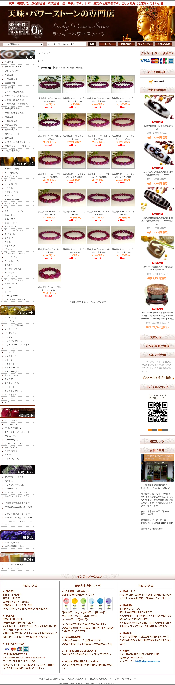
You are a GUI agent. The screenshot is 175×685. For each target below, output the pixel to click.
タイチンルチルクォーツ (16, 230)
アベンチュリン (12, 172)
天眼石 (8, 242)
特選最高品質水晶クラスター (18, 503)
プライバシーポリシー (125, 678)
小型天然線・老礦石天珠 (16, 104)
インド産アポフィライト (16, 492)
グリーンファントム (13, 341)
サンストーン (10, 356)
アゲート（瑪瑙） (13, 169)
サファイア (9, 352)
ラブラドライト (12, 284)
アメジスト (10, 180)
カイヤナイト (11, 203)
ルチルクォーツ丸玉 (14, 485)
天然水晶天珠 (11, 125)
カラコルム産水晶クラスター (18, 517)
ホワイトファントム (13, 391)
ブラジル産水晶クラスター (17, 514)
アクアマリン (10, 317)
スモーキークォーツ (14, 211)
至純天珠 (9, 75)
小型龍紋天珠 (11, 121)
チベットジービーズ (14, 66)
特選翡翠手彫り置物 (14, 546)
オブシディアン (12, 192)
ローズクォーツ (12, 295)
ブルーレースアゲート (15, 253)
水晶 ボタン (11, 222)
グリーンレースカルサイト (17, 344)
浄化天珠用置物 (12, 150)
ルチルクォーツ (12, 459)
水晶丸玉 (9, 481)
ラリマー (9, 288)
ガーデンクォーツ (13, 199)
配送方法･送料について (101, 678)
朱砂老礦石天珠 (12, 108)
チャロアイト (11, 238)
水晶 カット (11, 219)
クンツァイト (10, 348)
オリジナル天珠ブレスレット (18, 142)
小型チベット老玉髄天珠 (16, 96)
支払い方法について (77, 678)
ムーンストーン (12, 261)
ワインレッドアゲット (15, 299)
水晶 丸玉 (10, 215)
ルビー (8, 292)
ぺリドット (9, 387)
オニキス (9, 188)
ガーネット (10, 195)
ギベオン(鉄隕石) (13, 428)
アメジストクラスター (15, 477)
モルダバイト (11, 447)
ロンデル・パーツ (13, 568)
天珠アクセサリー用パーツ (17, 146)
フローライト (11, 257)
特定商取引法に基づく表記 (51, 678)
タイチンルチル (11, 375)
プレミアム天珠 (12, 71)
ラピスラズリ (11, 276)
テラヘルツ (10, 245)
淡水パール (10, 234)
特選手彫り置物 (12, 542)
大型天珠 (9, 138)
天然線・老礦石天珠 (14, 100)
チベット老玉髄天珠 (14, 92)
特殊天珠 (9, 87)
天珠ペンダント (12, 133)
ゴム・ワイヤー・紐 (14, 564)
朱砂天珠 (9, 62)
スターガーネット (12, 367)
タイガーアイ (11, 226)
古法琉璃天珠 (11, 129)
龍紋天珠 (9, 117)
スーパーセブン (11, 371)
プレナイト (10, 249)
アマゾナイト (11, 176)
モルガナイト (11, 272)
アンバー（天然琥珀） (14, 325)
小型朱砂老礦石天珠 (14, 112)
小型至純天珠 (11, 79)
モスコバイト (11, 265)
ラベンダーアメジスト (15, 280)
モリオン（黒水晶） (14, 269)
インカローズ (11, 184)
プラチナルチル (11, 383)
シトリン (9, 207)
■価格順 (70, 67)
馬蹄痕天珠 (10, 83)
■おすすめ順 (59, 67)
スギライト (9, 364)
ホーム (41, 53)
